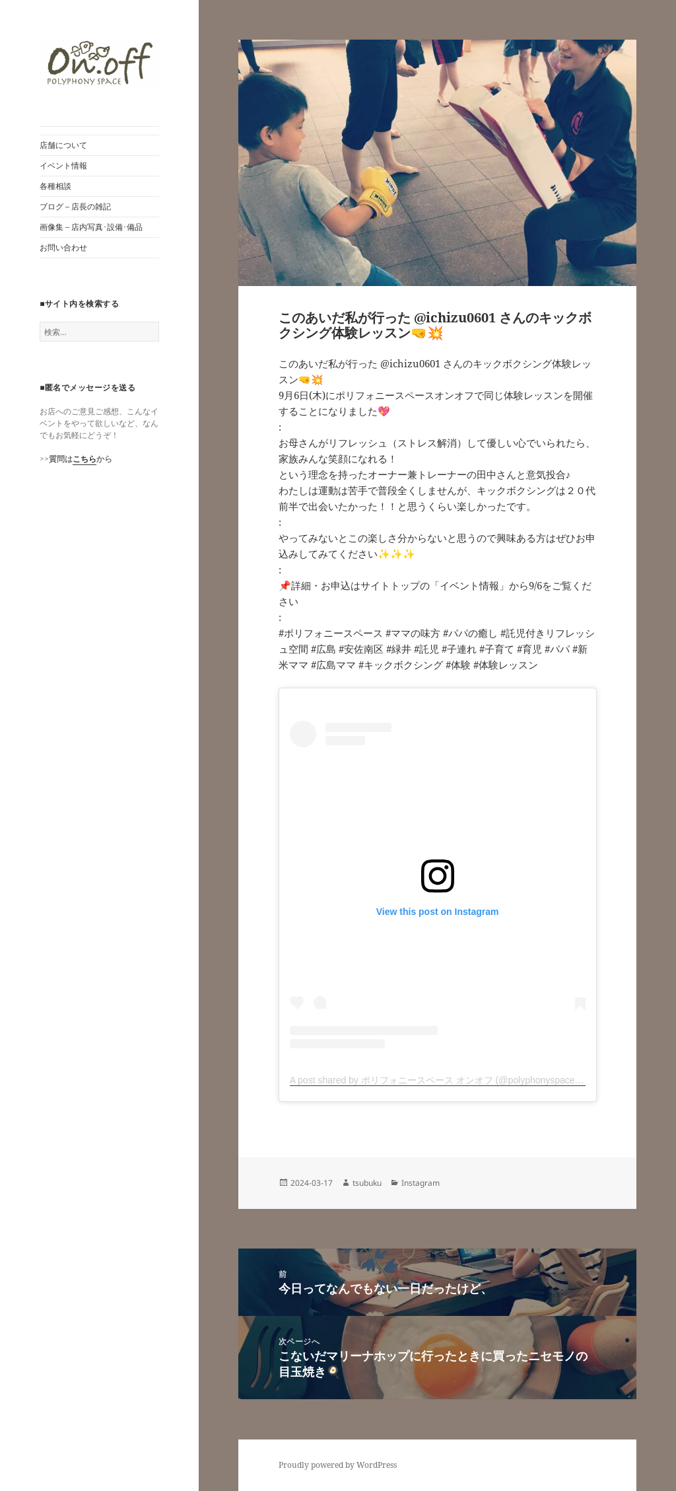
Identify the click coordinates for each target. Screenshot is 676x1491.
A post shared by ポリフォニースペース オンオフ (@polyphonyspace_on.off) (448, 1080)
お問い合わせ (63, 247)
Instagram (420, 1182)
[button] (99, 63)
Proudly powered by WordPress (338, 1465)
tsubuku (367, 1182)
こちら (84, 458)
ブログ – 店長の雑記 (75, 206)
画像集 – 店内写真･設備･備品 (91, 227)
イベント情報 (63, 165)
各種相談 (55, 186)
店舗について (63, 145)
